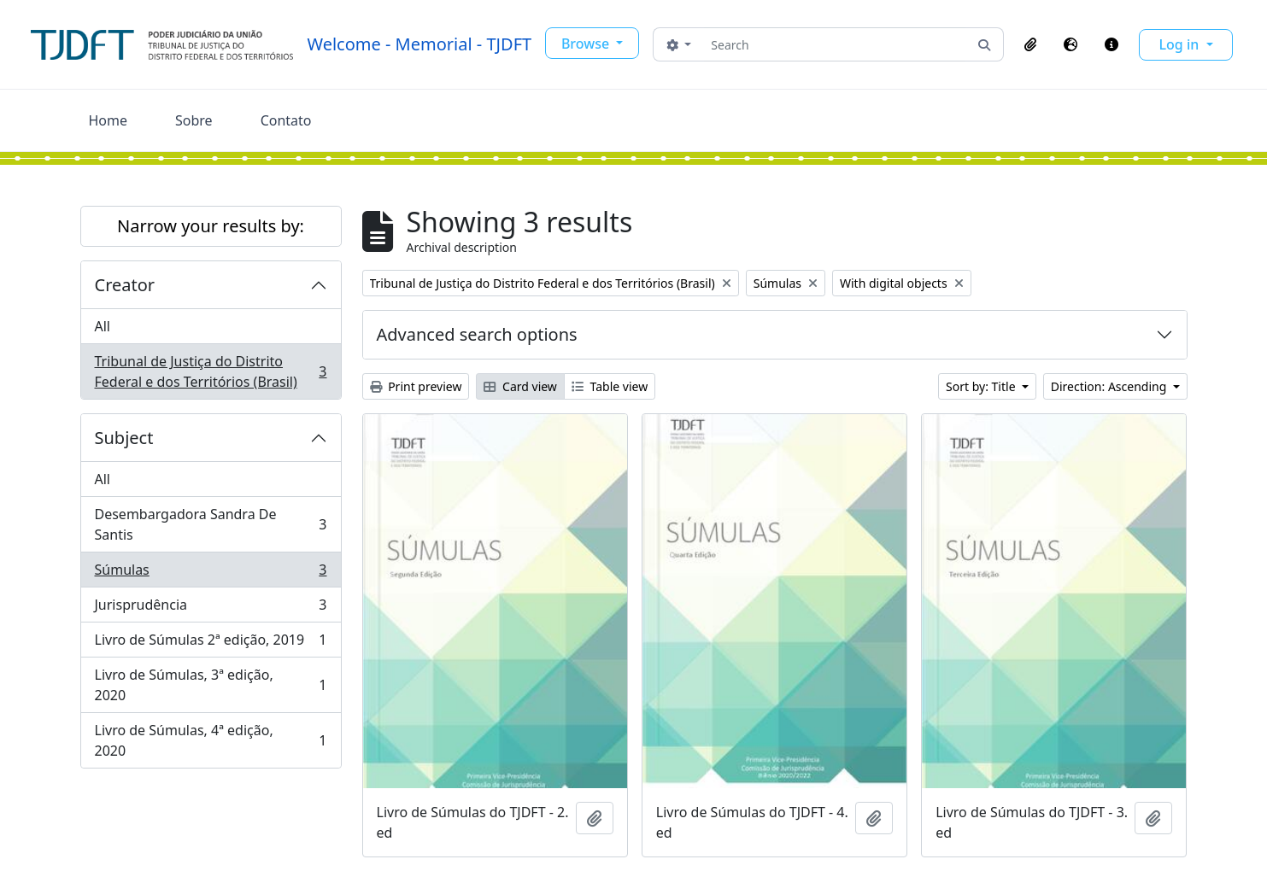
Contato (286, 120)
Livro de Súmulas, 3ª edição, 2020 (210, 684)
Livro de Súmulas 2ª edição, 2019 (210, 643)
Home (108, 120)
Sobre (194, 120)
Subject (124, 437)
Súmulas (210, 573)
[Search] (834, 44)
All (102, 326)
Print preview (416, 386)
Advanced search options (477, 334)
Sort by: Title (982, 386)
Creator (125, 284)
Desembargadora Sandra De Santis (210, 524)
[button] (1030, 44)
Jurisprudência (210, 608)
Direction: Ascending (1110, 386)
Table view (610, 386)
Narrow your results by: (210, 225)
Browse (587, 43)
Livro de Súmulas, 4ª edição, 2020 (210, 740)
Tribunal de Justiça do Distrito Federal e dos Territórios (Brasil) (210, 371)
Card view (520, 386)
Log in (1181, 44)
